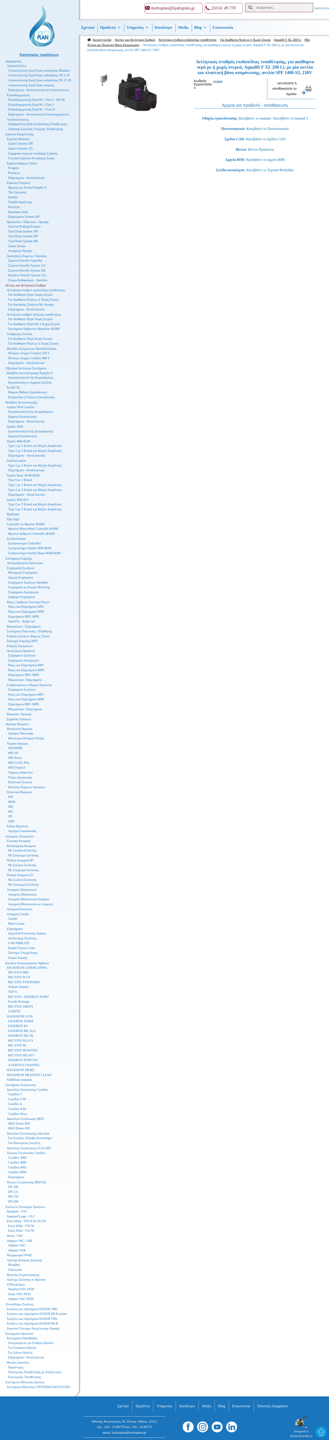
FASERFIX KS (18, 1026)
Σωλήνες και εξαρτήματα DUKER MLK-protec (37, 1314)
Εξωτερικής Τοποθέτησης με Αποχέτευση (34, 1372)
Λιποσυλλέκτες (16, 66)
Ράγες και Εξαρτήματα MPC (26, 606)
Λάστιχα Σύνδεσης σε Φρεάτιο (26, 1279)
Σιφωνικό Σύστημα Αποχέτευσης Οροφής (33, 1328)
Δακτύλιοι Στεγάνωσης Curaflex (27, 1089)
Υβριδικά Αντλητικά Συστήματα (25, 368)
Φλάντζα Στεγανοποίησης (23, 1275)
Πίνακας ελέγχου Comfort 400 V (29, 358)
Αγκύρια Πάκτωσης (20, 733)
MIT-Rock (14, 758)
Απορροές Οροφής (20, 251)
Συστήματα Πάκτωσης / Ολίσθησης (29, 631)
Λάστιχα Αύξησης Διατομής (24, 1260)
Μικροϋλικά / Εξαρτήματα (23, 626)
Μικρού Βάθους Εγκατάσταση (27, 392)
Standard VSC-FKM (21, 1289)
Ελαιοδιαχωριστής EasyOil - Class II (31, 109)
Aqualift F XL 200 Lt (287, 40)
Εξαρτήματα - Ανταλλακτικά (26, 178)
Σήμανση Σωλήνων (19, 719)
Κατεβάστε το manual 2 (290, 118)
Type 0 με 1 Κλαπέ (20, 480)
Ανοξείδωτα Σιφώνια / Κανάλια (27, 256)
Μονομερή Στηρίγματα (23, 572)
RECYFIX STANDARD (24, 982)
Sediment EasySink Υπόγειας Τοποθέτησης (35, 129)
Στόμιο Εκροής (17, 957)
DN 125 (13, 1192)
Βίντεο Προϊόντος (261, 149)
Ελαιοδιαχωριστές (18, 95)
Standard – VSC (17, 1211)
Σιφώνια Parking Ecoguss (24, 226)
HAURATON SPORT (21, 1070)
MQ (10, 806)
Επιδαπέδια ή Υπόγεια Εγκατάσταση (31, 397)
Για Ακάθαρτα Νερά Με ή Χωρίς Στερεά (34, 324)
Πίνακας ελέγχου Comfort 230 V (29, 353)
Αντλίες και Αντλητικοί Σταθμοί (135, 40)
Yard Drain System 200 (23, 236)
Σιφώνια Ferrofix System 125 (26, 265)
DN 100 (13, 1187)
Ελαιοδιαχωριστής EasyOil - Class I (31, 104)
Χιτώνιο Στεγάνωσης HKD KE (26, 1182)
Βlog (200, 27)
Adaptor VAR (17, 1250)
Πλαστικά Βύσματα (19, 792)
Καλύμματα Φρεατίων (19, 1333)
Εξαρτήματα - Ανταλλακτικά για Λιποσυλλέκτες (38, 90)
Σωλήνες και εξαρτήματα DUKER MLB (32, 1323)
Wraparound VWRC (20, 1255)
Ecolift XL (13, 387)
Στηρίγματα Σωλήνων (20, 568)
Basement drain (18, 212)
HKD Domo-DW (19, 1123)
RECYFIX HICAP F (21, 1055)
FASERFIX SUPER (20, 1021)
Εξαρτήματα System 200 (24, 216)
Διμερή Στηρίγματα (20, 577)
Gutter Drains (17, 246)
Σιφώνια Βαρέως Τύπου (22, 163)
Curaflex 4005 (17, 1167)
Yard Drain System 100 (23, 231)
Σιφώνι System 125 (20, 148)
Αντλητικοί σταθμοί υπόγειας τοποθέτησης (34, 314)
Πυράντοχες (16, 1367)
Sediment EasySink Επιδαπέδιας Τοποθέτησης (37, 124)
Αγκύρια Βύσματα (17, 724)
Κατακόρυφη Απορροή (21, 846)
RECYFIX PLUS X (20, 1040)
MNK (12, 802)
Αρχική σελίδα (101, 40)
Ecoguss (13, 168)
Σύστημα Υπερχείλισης (23, 953)
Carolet (12, 918)
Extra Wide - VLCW (21, 1230)
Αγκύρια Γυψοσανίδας (22, 831)
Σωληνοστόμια (16, 538)
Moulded (14, 1264)
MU (10, 811)
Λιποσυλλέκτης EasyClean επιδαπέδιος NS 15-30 (39, 80)
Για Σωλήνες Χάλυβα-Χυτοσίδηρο (30, 1138)
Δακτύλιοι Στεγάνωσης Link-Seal (28, 1133)
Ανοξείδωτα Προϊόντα (21, 651)
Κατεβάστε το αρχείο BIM (265, 160)
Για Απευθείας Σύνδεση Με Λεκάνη (31, 304)
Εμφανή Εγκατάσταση (22, 416)
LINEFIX (14, 1011)
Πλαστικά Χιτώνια (20, 782)
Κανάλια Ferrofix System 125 (27, 275)
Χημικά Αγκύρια (17, 743)
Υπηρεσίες (138, 27)
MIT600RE (15, 748)
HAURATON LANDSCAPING (27, 967)
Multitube (13, 514)
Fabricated (14, 1269)
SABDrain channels (19, 1079)
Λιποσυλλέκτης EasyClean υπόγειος (31, 85)
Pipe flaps (13, 519)
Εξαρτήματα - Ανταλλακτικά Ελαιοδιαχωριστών (38, 114)
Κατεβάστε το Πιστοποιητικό (267, 129)
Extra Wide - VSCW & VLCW (26, 1221)
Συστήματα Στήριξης (18, 558)
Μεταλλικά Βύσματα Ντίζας (26, 738)
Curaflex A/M (17, 1109)
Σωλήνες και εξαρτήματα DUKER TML (32, 1318)
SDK (11, 821)
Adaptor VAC (17, 1245)
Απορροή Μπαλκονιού (22, 894)
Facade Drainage (18, 1001)
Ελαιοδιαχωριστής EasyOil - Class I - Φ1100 (36, 99)
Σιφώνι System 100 (20, 143)
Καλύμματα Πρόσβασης (22, 1338)
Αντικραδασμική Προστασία (25, 563)
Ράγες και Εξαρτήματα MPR (26, 611)
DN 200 (13, 1201)
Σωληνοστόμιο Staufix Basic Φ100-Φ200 (34, 553)
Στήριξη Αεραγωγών (20, 646)
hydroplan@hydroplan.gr (173, 8)
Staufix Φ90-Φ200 (18, 441)
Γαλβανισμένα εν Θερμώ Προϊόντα (29, 685)
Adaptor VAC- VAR (19, 1241)
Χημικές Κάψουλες (20, 772)
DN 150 (13, 1196)
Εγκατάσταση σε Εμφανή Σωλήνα (29, 382)
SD (10, 816)
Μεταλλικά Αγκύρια (19, 729)
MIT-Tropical (16, 767)
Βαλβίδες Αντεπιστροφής (21, 402)
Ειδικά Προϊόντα (17, 826)
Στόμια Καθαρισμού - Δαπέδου (27, 280)
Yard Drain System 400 (23, 241)
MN (10, 797)
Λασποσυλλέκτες (18, 119)
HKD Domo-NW (19, 1128)
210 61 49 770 (223, 8)
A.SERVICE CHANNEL (24, 1065)
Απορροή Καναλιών (19, 909)
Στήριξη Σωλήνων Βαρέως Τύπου (28, 636)
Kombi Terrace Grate (21, 948)
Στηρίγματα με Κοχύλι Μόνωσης (29, 587)
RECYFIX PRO (18, 972)
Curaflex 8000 (17, 1172)
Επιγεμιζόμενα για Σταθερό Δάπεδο (30, 1343)
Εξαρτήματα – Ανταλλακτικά (26, 455)
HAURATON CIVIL (20, 1016)
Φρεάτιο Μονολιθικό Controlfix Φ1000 (33, 528)
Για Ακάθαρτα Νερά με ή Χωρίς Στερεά (245, 40)
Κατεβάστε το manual (254, 118)
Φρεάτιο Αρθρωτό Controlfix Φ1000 (31, 533)
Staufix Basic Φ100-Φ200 (23, 475)
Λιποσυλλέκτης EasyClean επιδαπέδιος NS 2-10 (38, 75)
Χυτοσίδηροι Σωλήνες (19, 1304)
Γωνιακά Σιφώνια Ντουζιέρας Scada (31, 158)
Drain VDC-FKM (19, 1294)
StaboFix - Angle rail (21, 621)
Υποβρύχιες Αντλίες (19, 334)
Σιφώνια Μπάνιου (18, 139)
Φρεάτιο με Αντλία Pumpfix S (27, 187)
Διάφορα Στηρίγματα (21, 597)
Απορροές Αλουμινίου (19, 836)
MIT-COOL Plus (18, 763)
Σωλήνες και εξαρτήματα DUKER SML (32, 1309)
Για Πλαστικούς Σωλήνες (24, 1143)
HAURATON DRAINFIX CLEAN (29, 1075)
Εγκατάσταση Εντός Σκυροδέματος (30, 377)
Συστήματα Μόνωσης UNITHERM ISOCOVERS (38, 1387)
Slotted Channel (18, 987)
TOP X (12, 992)
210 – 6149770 (114, 1427)
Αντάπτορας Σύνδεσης (22, 938)
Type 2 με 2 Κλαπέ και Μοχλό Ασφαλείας (35, 451)
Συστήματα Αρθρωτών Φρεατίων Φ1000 (34, 329)
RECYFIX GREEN (20, 1006)
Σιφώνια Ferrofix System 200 (26, 270)
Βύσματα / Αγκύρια (19, 714)
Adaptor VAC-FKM (20, 1299)
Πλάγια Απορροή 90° (20, 860)
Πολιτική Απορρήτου (272, 1406)
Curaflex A (15, 1104)
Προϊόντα (110, 27)
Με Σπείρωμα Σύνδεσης (23, 855)
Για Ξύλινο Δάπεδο (20, 1352)
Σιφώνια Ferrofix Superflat (25, 260)
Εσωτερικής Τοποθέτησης (24, 1377)
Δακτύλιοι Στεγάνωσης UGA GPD (29, 1148)
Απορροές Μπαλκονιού (21, 889)
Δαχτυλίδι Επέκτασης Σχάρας (27, 933)
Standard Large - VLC (21, 1216)
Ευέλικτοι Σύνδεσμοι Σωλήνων (25, 1207)
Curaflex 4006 (17, 1162)
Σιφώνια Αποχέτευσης (19, 134)
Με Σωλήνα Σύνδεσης (22, 850)
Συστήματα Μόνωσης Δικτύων (25, 1382)
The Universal (17, 192)
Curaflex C (15, 1094)
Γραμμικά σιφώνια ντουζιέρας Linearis (32, 153)
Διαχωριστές (13, 61)
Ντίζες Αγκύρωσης (20, 777)
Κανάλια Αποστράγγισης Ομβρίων (27, 963)
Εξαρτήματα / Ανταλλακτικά (26, 1357)
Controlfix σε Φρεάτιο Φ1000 (26, 524)
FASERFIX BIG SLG (22, 1031)
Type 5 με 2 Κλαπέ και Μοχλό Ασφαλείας (35, 509)
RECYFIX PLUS (19, 977)
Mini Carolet (16, 923)
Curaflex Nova (17, 1114)
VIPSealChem (16, 1284)
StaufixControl (16, 460)
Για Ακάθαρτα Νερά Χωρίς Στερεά (30, 294)
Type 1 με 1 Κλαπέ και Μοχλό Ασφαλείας (35, 446)
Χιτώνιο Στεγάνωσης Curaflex (26, 1153)
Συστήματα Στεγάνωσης (20, 1085)
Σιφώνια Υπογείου (18, 183)
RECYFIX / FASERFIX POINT (28, 997)
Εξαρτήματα (14, 929)
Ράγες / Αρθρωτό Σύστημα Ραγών (28, 602)
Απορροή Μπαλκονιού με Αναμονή (30, 904)
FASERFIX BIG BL (21, 1035)
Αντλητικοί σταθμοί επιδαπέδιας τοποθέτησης (188, 40)
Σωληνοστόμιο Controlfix (24, 543)
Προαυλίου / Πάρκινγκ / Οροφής (28, 222)
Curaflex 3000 (17, 1157)
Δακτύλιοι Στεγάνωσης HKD (25, 1119)
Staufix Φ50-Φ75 (18, 500)
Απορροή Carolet (18, 914)
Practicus (14, 173)
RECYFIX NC (17, 1045)
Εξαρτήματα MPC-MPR (23, 616)
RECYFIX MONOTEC (23, 1050)
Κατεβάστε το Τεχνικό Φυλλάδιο (270, 170)
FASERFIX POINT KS (23, 1060)
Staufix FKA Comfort (20, 407)
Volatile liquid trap (20, 202)
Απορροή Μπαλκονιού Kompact (28, 899)
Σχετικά (87, 27)
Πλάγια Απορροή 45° (20, 875)
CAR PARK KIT (19, 943)
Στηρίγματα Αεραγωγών (23, 592)
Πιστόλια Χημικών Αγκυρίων (26, 787)
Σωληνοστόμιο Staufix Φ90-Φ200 (29, 548)
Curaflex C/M (17, 1099)
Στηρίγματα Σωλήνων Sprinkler (28, 582)
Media (183, 27)
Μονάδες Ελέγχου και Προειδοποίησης (32, 348)
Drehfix (13, 197)
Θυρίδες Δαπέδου (18, 1362)
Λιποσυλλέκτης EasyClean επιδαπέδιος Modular (39, 70)
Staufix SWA (15, 426)
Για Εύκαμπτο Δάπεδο (22, 1347)
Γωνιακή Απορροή (18, 841)
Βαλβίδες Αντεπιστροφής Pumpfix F (30, 373)
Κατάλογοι (163, 27)
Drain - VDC (15, 1236)
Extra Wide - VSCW (21, 1226)
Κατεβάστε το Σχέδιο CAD (265, 139)
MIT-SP (13, 753)
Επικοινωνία (223, 27)
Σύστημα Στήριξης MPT (22, 641)
